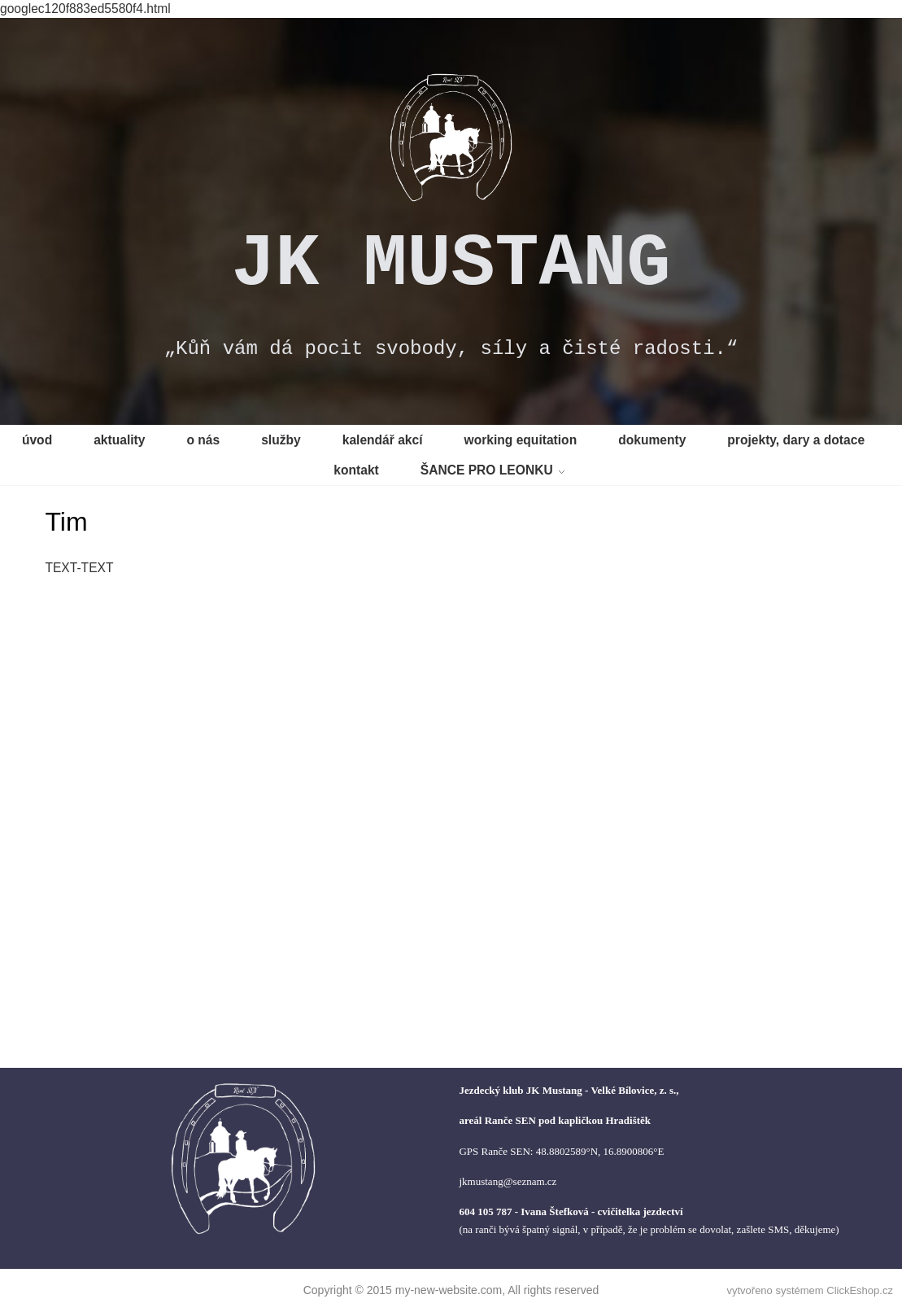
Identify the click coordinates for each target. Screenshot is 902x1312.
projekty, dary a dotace (796, 440)
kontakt (355, 470)
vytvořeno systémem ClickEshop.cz (809, 1290)
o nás (203, 440)
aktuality (119, 440)
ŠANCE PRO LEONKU (486, 470)
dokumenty (652, 440)
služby (281, 440)
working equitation (520, 440)
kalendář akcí (382, 440)
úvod (37, 440)
